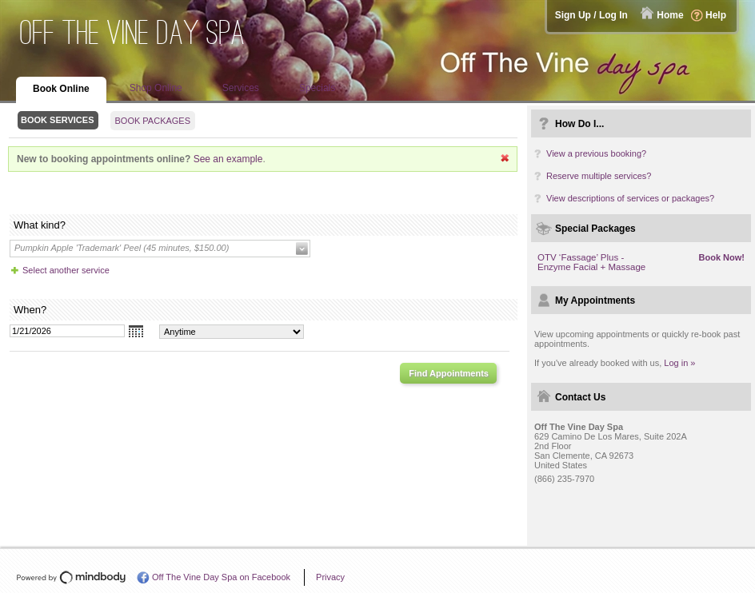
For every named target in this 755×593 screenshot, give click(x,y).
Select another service (66, 270)
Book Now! (722, 257)
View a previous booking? (596, 153)
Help (715, 15)
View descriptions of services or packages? (630, 198)
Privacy (330, 577)
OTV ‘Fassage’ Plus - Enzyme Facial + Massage (591, 262)
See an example (228, 159)
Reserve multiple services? (598, 176)
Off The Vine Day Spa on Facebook (221, 577)
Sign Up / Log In (591, 15)
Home (670, 15)
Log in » (679, 363)
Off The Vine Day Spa (133, 32)
